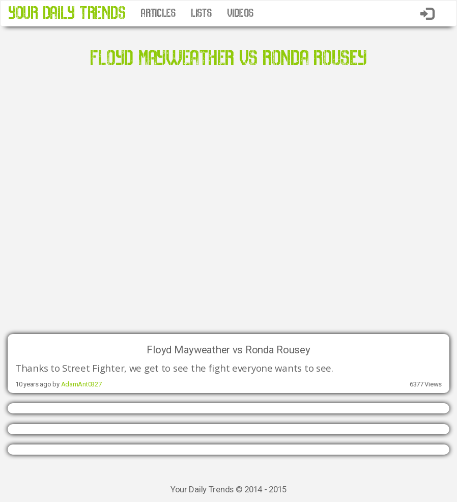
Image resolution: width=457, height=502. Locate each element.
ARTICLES (158, 13)
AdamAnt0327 (81, 384)
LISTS (201, 13)
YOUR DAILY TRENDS (66, 13)
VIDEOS (240, 13)
